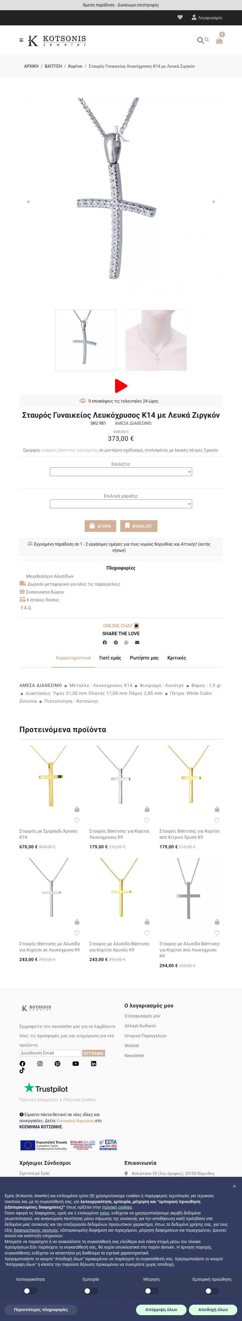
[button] (234, 1186)
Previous (28, 201)
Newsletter (134, 1055)
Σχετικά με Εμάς (35, 1173)
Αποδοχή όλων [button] (213, 1309)
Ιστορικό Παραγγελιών (146, 1035)
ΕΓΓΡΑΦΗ (93, 1053)
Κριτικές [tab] (176, 657)
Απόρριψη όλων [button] (161, 1309)
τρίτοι (104, 1213)
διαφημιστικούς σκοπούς (36, 1230)
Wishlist (132, 1045)
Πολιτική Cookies (79, 1099)
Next (214, 201)
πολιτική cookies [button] (117, 1207)
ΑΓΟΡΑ (100, 525)
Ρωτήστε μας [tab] (144, 657)
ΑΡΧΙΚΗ (31, 66)
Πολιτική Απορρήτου (39, 1099)
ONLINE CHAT (121, 625)
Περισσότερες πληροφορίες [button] (41, 1309)
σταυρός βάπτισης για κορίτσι (69, 450)
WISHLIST (138, 525)
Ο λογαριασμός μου (142, 1015)
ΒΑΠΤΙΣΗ (53, 66)
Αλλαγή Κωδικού (140, 1025)
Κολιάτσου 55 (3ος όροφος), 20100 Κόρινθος (173, 1173)
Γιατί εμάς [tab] (110, 657)
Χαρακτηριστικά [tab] (73, 657)
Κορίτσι (75, 66)
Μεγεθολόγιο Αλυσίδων (47, 576)
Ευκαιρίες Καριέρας (75, 1120)
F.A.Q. (26, 607)
